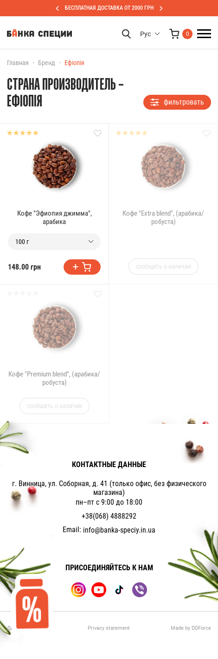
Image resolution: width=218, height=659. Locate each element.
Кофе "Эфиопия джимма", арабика (54, 217)
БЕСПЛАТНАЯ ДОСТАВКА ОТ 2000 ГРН (109, 8)
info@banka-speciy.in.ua (119, 530)
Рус (145, 34)
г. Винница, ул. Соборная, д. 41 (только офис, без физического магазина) (109, 488)
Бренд (46, 62)
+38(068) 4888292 (109, 516)
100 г (22, 241)
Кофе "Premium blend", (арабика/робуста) (54, 378)
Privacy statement (109, 628)
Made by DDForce (191, 628)
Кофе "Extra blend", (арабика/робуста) (163, 217)
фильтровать (177, 102)
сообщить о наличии (163, 266)
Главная (18, 62)
